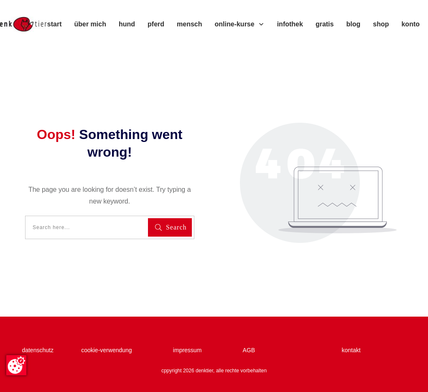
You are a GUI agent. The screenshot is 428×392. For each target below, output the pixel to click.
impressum (190, 350)
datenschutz (39, 350)
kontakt (350, 350)
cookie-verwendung (106, 350)
